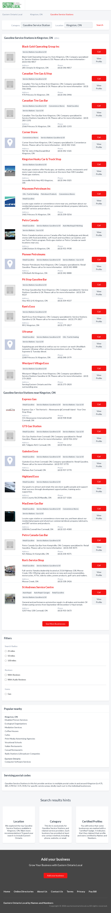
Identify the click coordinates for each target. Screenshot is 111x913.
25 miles (11, 651)
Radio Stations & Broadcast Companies (22, 753)
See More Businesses (55, 624)
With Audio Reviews (17, 679)
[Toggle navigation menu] (107, 5)
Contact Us (57, 891)
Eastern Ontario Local (12, 14)
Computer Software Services (18, 761)
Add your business (55, 875)
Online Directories (24, 891)
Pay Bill (93, 891)
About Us (42, 891)
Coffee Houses (11, 731)
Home (7, 891)
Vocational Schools (13, 742)
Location (59, 25)
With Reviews (14, 675)
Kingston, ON (36, 14)
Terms (70, 891)
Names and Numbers (42, 902)
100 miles (12, 660)
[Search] (99, 25)
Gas (9, 694)
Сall (99, 51)
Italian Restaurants (13, 746)
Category (15, 25)
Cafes (7, 735)
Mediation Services (13, 727)
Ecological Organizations (16, 723)
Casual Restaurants (14, 750)
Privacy (81, 891)
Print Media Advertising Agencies (20, 738)
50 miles (11, 655)
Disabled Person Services (16, 720)
